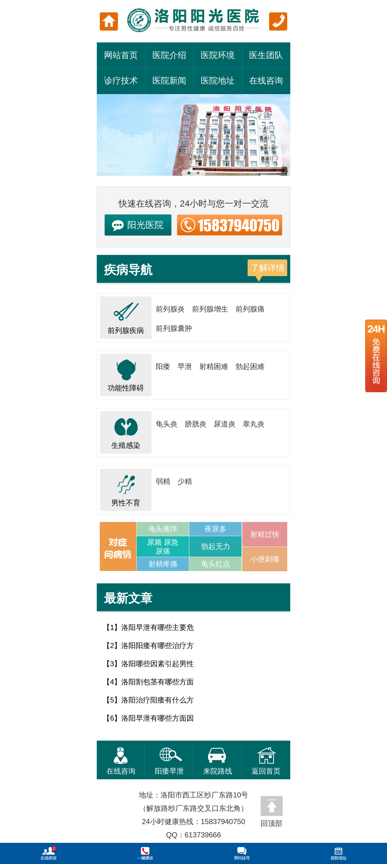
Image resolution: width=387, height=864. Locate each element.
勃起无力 (215, 546)
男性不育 (125, 488)
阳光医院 (145, 225)
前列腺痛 (250, 309)
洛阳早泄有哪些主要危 (157, 627)
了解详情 (268, 267)
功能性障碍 (126, 373)
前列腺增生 (210, 309)
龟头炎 (166, 424)
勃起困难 (250, 366)
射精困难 (213, 366)
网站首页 (121, 55)
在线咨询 (266, 80)
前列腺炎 (170, 309)
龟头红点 (215, 564)
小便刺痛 (264, 559)
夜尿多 (215, 529)
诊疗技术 (121, 80)
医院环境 (218, 55)
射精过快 (264, 534)
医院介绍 (169, 55)
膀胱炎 (196, 424)
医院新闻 (169, 80)
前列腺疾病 (126, 315)
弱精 (163, 481)
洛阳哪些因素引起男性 (157, 664)
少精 (184, 481)
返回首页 (266, 761)
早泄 (184, 366)
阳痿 (163, 366)
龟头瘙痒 (162, 529)
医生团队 (266, 55)
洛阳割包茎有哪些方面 (157, 682)
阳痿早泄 (169, 761)
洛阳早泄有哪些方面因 (157, 718)
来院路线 (217, 761)
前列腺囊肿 (174, 328)
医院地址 (218, 80)
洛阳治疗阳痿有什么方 (157, 700)
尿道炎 (225, 424)
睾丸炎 (254, 424)
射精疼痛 (162, 564)
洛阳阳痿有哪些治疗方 (157, 645)
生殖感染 (125, 430)
